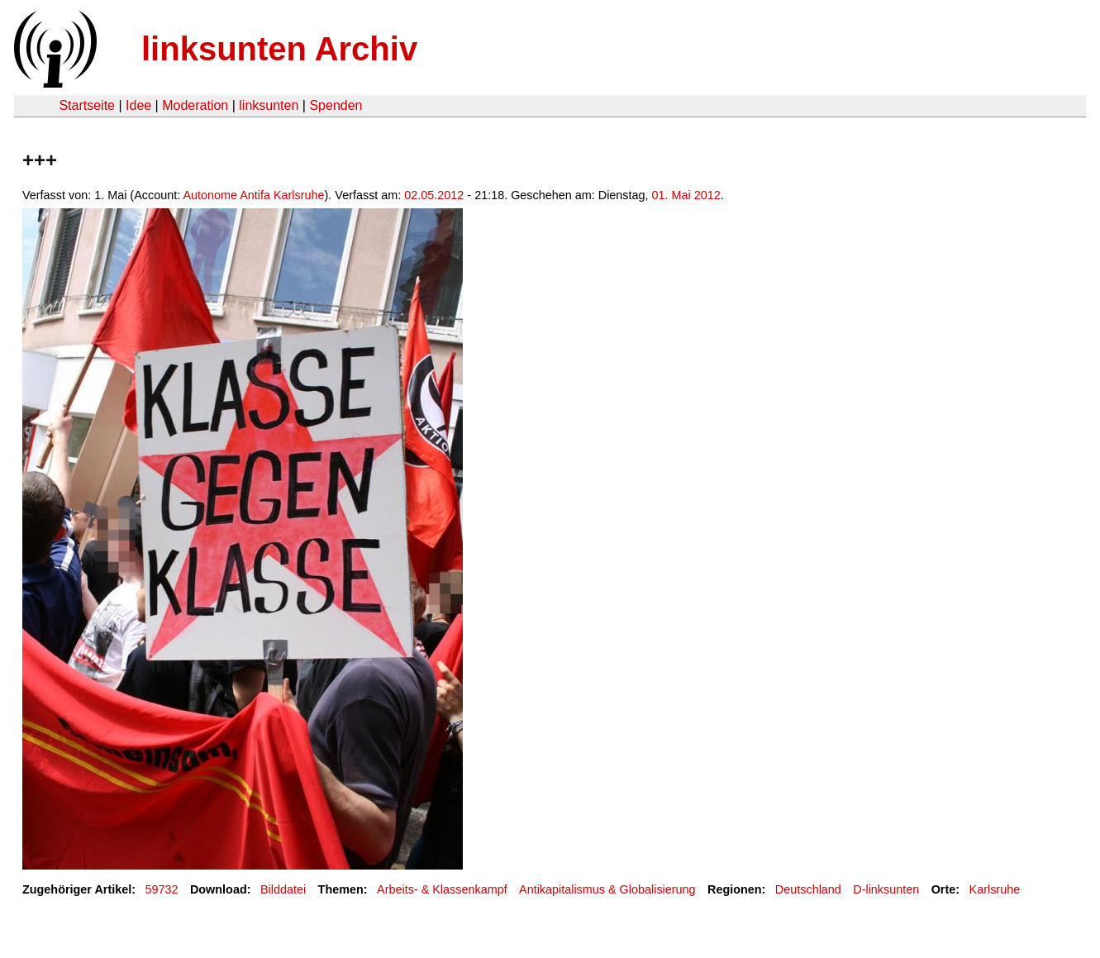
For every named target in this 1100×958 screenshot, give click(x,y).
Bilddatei (283, 889)
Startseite (87, 105)
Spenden (335, 105)
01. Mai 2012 (686, 195)
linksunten (268, 105)
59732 (162, 889)
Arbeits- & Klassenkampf (442, 889)
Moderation (195, 105)
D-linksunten (886, 889)
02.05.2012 (434, 195)
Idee (138, 105)
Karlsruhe (995, 889)
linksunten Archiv (279, 49)
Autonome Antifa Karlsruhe (253, 195)
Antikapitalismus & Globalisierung (607, 889)
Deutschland (808, 889)
